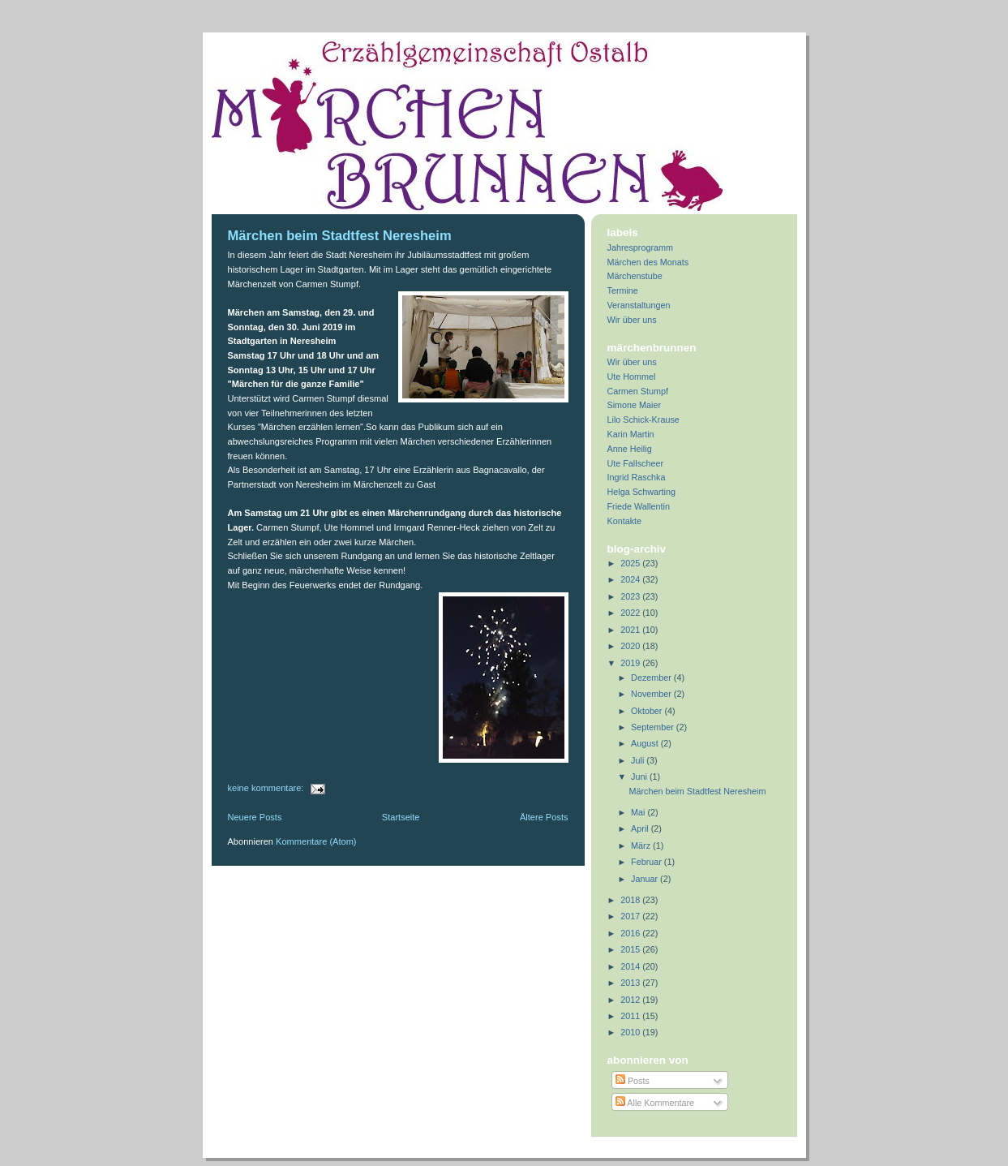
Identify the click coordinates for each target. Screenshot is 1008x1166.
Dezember (652, 677)
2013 (631, 982)
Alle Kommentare (655, 1103)
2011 (631, 1016)
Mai (639, 812)
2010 (631, 1032)
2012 (631, 1000)
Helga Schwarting (641, 492)
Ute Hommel (631, 376)
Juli (638, 760)
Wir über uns (632, 320)
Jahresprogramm (640, 247)
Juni (640, 776)
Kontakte (624, 521)
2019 (631, 663)
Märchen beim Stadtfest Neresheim (340, 235)
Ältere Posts (544, 817)
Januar (645, 879)
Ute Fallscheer (635, 463)
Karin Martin (630, 434)
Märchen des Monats (648, 262)
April (641, 828)
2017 (631, 916)
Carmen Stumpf (638, 391)
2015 (631, 949)
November (652, 694)
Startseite (401, 817)
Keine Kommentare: (267, 788)
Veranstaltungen (639, 305)
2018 (631, 900)
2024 (631, 579)
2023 (631, 596)
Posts (633, 1081)
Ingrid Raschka (636, 477)
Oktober (647, 711)
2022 (631, 612)
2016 (631, 933)
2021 (631, 630)
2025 (631, 563)
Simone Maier (634, 405)
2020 (631, 646)
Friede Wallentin (639, 506)
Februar (647, 862)
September (653, 727)
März (642, 845)
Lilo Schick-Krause (643, 419)
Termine (622, 290)
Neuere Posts (255, 817)
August (646, 743)
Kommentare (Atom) (316, 841)
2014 (631, 966)
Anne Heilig (629, 449)
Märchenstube (635, 276)
